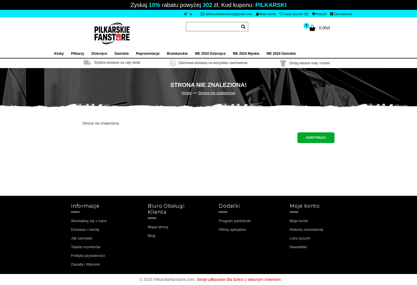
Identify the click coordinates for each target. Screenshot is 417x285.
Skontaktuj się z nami (89, 221)
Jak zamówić (81, 238)
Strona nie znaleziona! (216, 93)
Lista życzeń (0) (293, 14)
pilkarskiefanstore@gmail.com (227, 14)
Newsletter (298, 247)
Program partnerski (235, 221)
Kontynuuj (316, 137)
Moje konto (266, 14)
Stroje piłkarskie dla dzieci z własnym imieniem (239, 279)
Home (187, 93)
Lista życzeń (300, 238)
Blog (151, 235)
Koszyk (319, 14)
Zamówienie (341, 14)
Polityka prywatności (88, 255)
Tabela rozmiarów (85, 247)
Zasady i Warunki (85, 264)
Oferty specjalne (232, 229)
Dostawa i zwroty (85, 229)
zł (185, 14)
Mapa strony (158, 227)
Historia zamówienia (306, 229)
